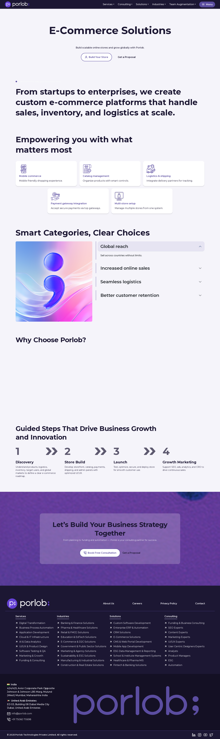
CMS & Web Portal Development (132, 641)
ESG (170, 660)
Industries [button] (158, 4)
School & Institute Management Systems (137, 655)
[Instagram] (199, 735)
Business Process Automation (36, 627)
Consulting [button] (124, 4)
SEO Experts (175, 627)
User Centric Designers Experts (186, 646)
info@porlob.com (22, 713)
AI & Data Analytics (30, 641)
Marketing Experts (179, 637)
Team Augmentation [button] (181, 4)
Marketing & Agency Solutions (78, 651)
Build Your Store (96, 57)
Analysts (173, 651)
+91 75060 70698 (21, 719)
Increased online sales (125, 268)
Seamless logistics (120, 281)
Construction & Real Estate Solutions (82, 665)
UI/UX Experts (176, 641)
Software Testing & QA (32, 651)
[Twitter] (211, 735)
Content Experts (178, 632)
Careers (137, 603)
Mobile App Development (128, 646)
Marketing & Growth (31, 655)
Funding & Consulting (32, 660)
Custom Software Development (132, 623)
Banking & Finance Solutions (77, 623)
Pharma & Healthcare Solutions (79, 627)
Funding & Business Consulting (186, 623)
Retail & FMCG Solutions (75, 632)
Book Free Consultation (100, 552)
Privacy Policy (169, 603)
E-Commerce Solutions (126, 637)
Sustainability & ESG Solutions (78, 655)
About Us (108, 603)
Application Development (34, 632)
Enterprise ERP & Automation (130, 627)
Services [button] (108, 4)
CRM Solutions (121, 632)
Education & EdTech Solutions (78, 637)
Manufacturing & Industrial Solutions (82, 660)
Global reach (114, 246)
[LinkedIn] (194, 735)
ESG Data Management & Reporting (134, 651)
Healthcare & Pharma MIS (128, 660)
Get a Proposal (127, 57)
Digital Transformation (32, 623)
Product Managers (179, 655)
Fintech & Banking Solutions (129, 665)
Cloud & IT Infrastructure (34, 637)
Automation (175, 665)
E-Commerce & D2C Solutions (78, 641)
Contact (200, 603)
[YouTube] (205, 735)
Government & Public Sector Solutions (83, 646)
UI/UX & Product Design (33, 646)
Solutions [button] (141, 4)
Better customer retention (129, 295)
